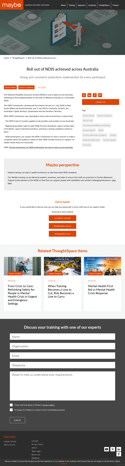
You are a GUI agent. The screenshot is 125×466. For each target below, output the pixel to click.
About (63, 5)
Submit (17, 420)
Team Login (36, 451)
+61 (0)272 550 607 (62, 218)
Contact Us (100, 102)
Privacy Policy (37, 444)
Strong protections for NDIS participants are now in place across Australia (41, 147)
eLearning (92, 5)
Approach (81, 5)
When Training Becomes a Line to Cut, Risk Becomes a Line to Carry (61, 291)
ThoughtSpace (104, 5)
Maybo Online (10, 441)
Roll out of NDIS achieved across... (42, 57)
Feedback (36, 457)
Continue (63, 463)
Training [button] (72, 5)
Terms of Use (9, 444)
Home (6, 57)
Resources (36, 454)
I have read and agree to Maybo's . (32, 404)
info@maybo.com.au (62, 225)
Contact (116, 5)
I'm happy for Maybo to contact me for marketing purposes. (37, 409)
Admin (34, 447)
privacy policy (49, 405)
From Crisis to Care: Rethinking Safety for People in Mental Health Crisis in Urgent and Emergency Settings (22, 295)
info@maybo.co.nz (62, 233)
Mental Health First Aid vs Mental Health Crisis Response (101, 289)
